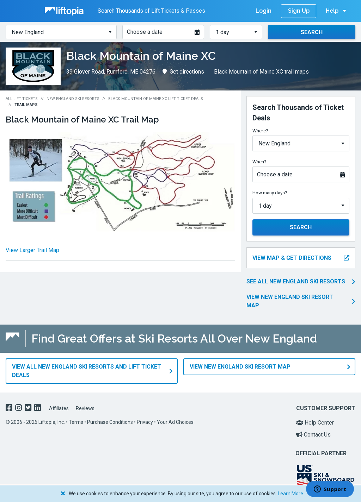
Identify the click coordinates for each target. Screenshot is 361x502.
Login (263, 10)
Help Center (315, 419)
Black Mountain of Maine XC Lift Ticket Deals (155, 98)
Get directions (183, 71)
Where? (260, 130)
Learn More (290, 493)
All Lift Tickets (22, 98)
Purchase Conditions (110, 419)
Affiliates (59, 405)
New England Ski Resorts (73, 98)
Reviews (85, 405)
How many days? (269, 192)
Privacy (145, 419)
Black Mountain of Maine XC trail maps (261, 71)
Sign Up (299, 10)
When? (259, 161)
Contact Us (313, 431)
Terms (76, 419)
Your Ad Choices (175, 419)
